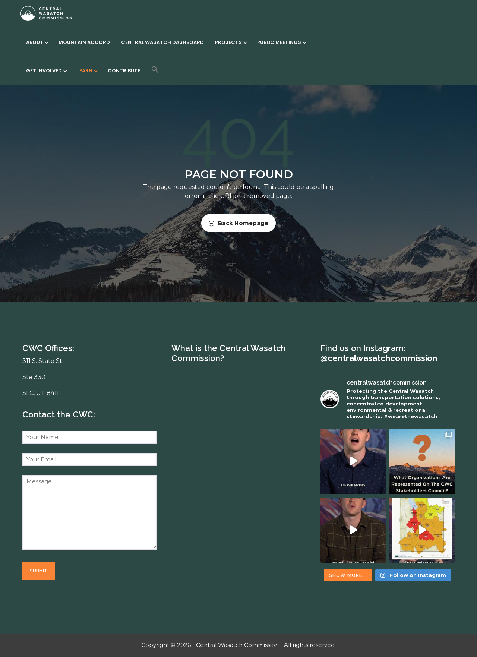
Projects (230, 42)
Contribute (124, 70)
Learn (87, 70)
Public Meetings (281, 42)
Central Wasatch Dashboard (162, 42)
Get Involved (46, 70)
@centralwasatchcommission (378, 358)
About (36, 42)
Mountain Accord (84, 42)
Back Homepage (238, 223)
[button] (155, 69)
